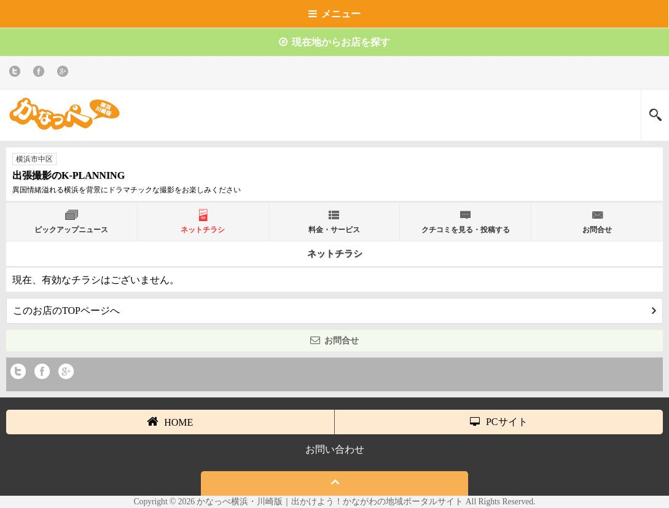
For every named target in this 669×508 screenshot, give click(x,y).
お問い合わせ (334, 449)
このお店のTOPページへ (334, 310)
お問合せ (334, 340)
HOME (170, 421)
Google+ (64, 73)
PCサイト (499, 421)
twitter (17, 73)
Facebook (41, 73)
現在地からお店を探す (334, 42)
